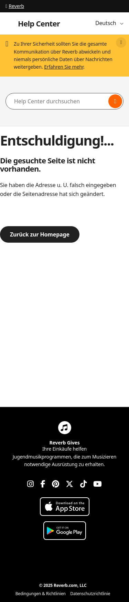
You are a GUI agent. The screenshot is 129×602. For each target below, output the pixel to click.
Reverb (15, 6)
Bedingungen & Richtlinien (40, 594)
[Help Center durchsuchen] (64, 101)
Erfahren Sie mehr (63, 66)
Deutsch (106, 23)
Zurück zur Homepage (39, 234)
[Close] (121, 42)
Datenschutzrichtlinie (90, 594)
